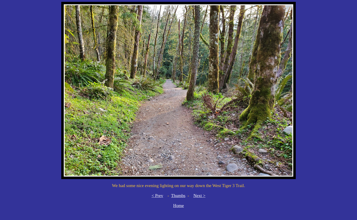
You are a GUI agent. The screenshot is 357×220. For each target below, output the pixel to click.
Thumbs (178, 195)
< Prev (157, 195)
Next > (199, 195)
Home (178, 205)
